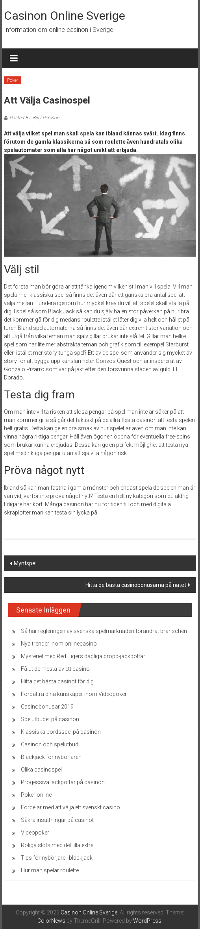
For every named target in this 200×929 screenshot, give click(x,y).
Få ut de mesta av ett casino (55, 669)
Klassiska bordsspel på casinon (61, 732)
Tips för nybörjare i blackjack (57, 858)
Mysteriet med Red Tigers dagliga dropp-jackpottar (83, 656)
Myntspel (25, 563)
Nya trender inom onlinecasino (59, 643)
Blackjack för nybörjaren (51, 757)
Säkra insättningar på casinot (57, 820)
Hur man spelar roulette (50, 870)
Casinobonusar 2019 (47, 706)
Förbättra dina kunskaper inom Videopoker (74, 694)
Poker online (36, 795)
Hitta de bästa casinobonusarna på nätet (135, 585)
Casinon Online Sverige (64, 15)
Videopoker (35, 832)
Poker (12, 80)
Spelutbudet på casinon (50, 719)
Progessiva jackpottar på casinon (63, 782)
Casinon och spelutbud (49, 744)
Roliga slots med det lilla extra (57, 845)
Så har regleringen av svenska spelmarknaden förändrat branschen (104, 631)
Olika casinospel (41, 769)
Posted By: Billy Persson (34, 117)
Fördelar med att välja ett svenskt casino (70, 807)
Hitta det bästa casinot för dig (57, 681)
